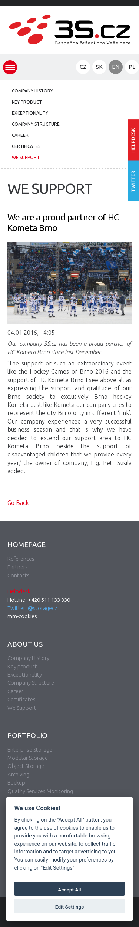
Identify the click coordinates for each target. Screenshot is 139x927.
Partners (17, 567)
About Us (25, 644)
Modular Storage (27, 758)
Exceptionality (30, 113)
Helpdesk (18, 591)
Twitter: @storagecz (32, 608)
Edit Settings (69, 907)
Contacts (18, 575)
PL (132, 67)
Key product (27, 102)
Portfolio (27, 735)
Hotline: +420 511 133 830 (38, 600)
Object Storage (25, 766)
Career (20, 135)
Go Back (18, 502)
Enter (133, 140)
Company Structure (36, 124)
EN (115, 67)
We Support (26, 157)
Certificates (26, 146)
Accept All (69, 890)
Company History (32, 90)
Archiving (18, 774)
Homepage (26, 544)
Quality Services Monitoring (40, 791)
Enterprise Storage (29, 749)
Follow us (133, 181)
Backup (16, 782)
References (20, 559)
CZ (83, 67)
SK (99, 67)
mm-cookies (22, 616)
